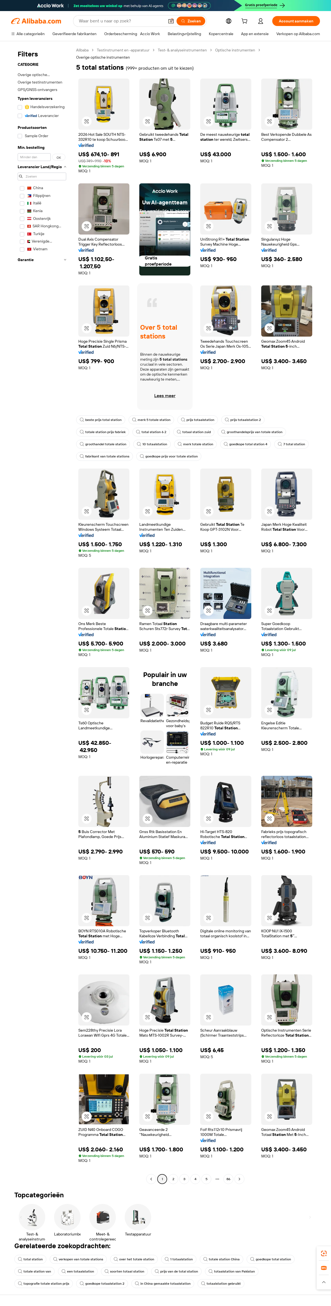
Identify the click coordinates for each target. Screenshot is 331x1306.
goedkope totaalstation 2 (102, 1283)
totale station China (221, 1259)
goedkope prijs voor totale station (169, 456)
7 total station (291, 444)
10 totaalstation (152, 444)
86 (228, 1179)
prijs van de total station (176, 1271)
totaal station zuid (194, 432)
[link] (324, 1253)
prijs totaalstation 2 (243, 420)
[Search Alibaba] (121, 21)
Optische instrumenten (235, 50)
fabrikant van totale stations (104, 456)
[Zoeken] (191, 21)
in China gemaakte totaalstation (163, 1283)
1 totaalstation (179, 1259)
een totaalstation (78, 1271)
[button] (171, 21)
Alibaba (82, 50)
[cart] (245, 22)
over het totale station (134, 1259)
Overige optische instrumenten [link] (103, 57)
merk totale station (195, 444)
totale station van (34, 1271)
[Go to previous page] (151, 1179)
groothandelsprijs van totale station (251, 432)
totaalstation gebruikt (221, 1283)
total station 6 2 (151, 432)
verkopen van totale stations (78, 1259)
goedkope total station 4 (245, 444)
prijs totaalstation (197, 420)
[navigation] (42, 615)
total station (30, 1259)
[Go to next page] (239, 1179)
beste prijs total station (101, 420)
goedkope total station (270, 1259)
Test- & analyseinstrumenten (182, 50)
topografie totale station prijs (43, 1283)
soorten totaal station (124, 1271)
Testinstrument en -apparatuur (123, 50)
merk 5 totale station (151, 420)
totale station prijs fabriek (103, 432)
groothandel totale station (103, 444)
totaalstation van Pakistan (232, 1271)
